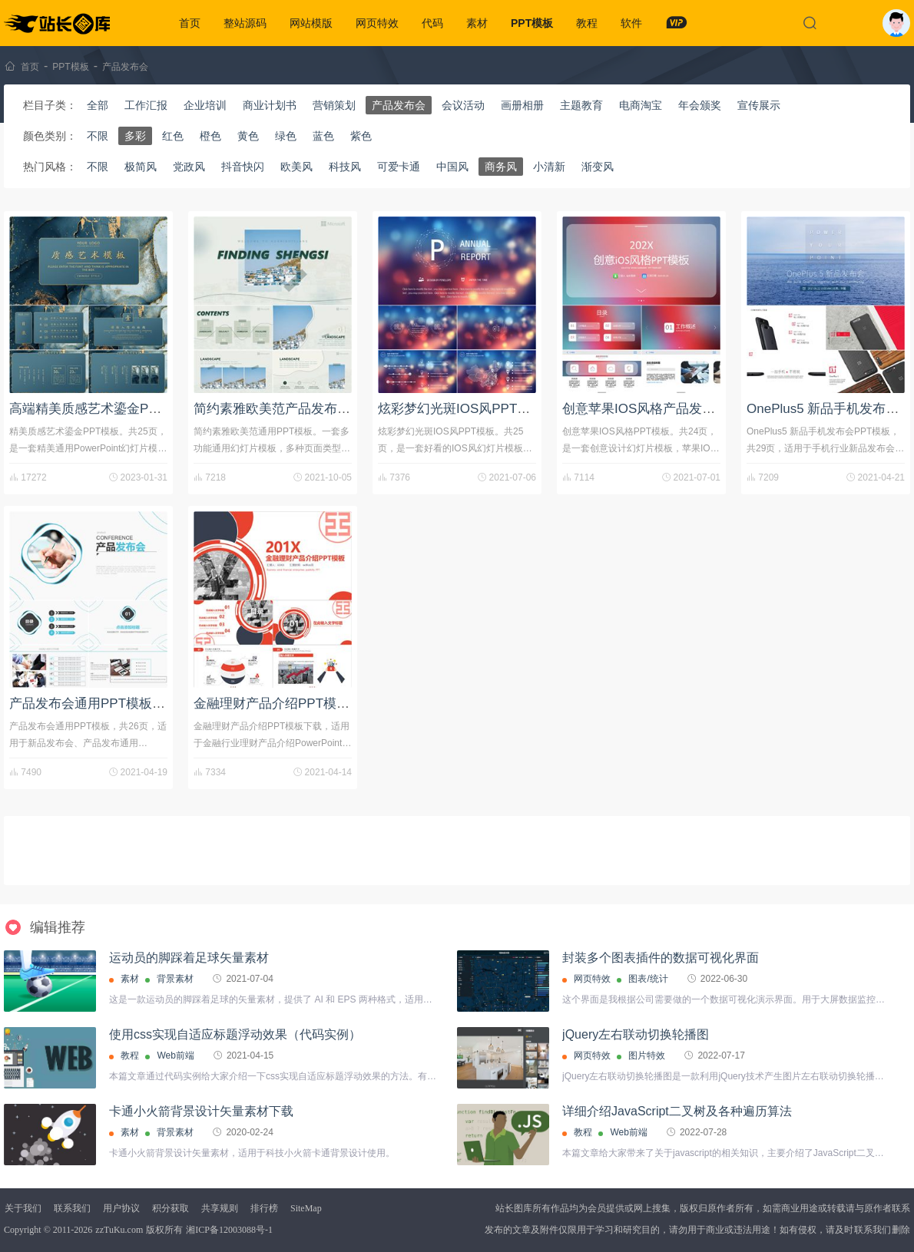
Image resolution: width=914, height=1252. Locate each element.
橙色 (210, 136)
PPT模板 (532, 23)
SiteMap (306, 1208)
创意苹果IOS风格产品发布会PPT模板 (671, 408)
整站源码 (245, 23)
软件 (631, 23)
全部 (97, 105)
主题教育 (581, 105)
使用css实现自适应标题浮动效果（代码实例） (235, 1034)
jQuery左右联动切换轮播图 (635, 1034)
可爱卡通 (398, 166)
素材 (477, 23)
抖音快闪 (242, 166)
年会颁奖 (699, 105)
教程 (587, 23)
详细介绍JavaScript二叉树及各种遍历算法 (677, 1111)
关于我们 (23, 1208)
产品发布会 (125, 66)
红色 (173, 136)
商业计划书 (269, 105)
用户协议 (121, 1208)
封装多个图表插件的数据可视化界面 (660, 957)
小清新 (549, 166)
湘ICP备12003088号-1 (229, 1229)
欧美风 (296, 166)
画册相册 (522, 105)
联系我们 (72, 1208)
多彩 (135, 136)
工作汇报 (145, 105)
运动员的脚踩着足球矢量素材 (189, 957)
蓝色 (323, 136)
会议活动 (463, 105)
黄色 (248, 136)
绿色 (285, 136)
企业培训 (205, 105)
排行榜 (264, 1208)
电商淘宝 (640, 105)
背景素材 (175, 978)
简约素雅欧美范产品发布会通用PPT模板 (311, 408)
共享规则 (219, 1208)
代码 (432, 23)
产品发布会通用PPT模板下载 (93, 703)
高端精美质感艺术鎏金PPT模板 (100, 408)
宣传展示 (758, 105)
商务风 (501, 166)
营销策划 (334, 105)
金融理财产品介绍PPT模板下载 (285, 703)
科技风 (345, 166)
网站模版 (311, 23)
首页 (189, 23)
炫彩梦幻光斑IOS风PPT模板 (460, 408)
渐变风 (597, 166)
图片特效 (646, 1055)
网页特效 (377, 23)
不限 (97, 136)
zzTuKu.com (119, 1229)
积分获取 (170, 1208)
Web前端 (175, 1055)
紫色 (361, 136)
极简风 (140, 166)
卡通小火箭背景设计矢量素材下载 (201, 1111)
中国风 (452, 166)
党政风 (189, 166)
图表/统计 (647, 978)
